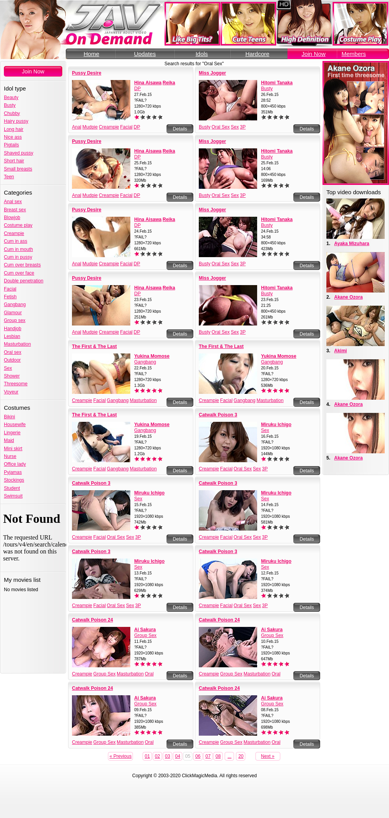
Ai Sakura (145, 629)
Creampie (14, 233)
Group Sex (145, 635)
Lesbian (12, 336)
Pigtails (11, 145)
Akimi (340, 350)
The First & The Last (94, 346)
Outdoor (12, 360)
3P (243, 127)
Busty (10, 105)
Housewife (15, 424)
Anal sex (13, 201)
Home (91, 53)
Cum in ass (15, 241)
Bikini (9, 416)
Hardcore (257, 53)
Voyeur (11, 392)
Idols (202, 53)
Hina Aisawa (147, 82)
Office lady (15, 464)
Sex (8, 368)
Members (354, 53)
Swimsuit (13, 496)
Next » (268, 756)
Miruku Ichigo (276, 424)
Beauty (11, 97)
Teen (9, 176)
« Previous (120, 756)
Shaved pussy (18, 153)
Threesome (16, 383)
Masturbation (17, 344)
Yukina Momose (152, 356)
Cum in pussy (18, 257)
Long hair (13, 129)
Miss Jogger (212, 73)
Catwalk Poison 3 (218, 415)
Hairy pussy (16, 121)
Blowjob (12, 217)
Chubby (12, 113)
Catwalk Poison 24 (92, 620)
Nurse (10, 456)
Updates (145, 53)
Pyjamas (13, 472)
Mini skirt (13, 448)
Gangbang (15, 304)
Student (12, 488)
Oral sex (12, 352)
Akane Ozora (348, 297)
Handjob (12, 328)
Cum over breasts (22, 265)
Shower (12, 376)
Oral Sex (221, 127)
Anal (76, 127)
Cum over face (19, 273)
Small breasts (18, 169)
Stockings (14, 480)
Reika (169, 82)
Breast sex (15, 209)
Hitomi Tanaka (277, 82)
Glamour (13, 312)
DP (137, 88)
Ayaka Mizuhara (351, 243)
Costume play (18, 225)
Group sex (14, 320)
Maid (9, 440)
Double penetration (23, 281)
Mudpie (90, 127)
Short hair (14, 161)
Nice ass (13, 137)
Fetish (10, 296)
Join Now (313, 53)
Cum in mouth (18, 249)
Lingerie (12, 432)
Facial (10, 289)
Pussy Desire (86, 73)
